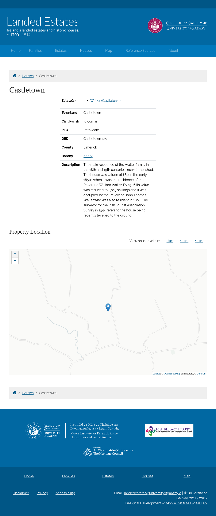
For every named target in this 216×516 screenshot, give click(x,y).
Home (15, 51)
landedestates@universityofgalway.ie (152, 493)
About (173, 51)
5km (170, 241)
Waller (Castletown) (105, 101)
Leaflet (156, 373)
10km (184, 241)
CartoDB (201, 373)
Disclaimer (21, 493)
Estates (61, 51)
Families (35, 51)
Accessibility (65, 493)
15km (199, 241)
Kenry (88, 156)
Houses (86, 51)
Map (108, 51)
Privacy (42, 493)
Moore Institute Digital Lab (186, 503)
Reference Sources (140, 51)
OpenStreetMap (172, 373)
